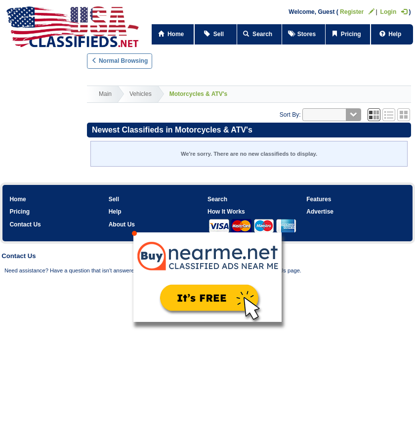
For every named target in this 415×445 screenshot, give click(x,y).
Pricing (348, 34)
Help (392, 34)
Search (259, 34)
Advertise (319, 211)
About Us (122, 224)
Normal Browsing (119, 60)
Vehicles (140, 93)
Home (17, 199)
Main (105, 93)
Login (394, 11)
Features (318, 199)
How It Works (226, 211)
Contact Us (25, 224)
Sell (215, 34)
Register (357, 11)
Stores (303, 34)
